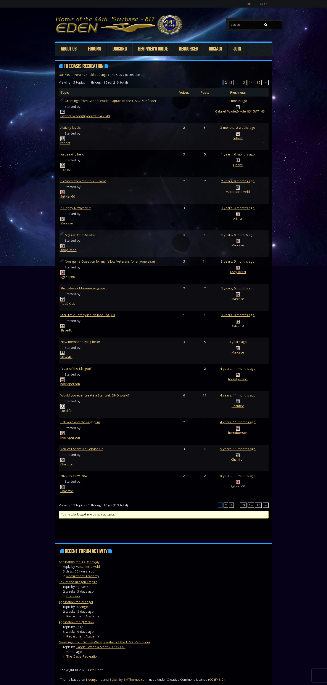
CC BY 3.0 (216, 679)
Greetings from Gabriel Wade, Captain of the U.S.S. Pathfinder (110, 100)
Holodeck (73, 596)
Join (249, 4)
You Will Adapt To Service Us (81, 449)
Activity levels (70, 127)
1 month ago (237, 100)
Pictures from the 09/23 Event (83, 181)
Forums (94, 49)
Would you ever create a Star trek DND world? (95, 395)
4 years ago (238, 341)
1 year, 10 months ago (238, 154)
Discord (119, 49)
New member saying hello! (80, 341)
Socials (215, 49)
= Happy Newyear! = (75, 208)
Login (263, 4)
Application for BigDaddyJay (79, 562)
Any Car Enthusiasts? (80, 234)
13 (243, 82)
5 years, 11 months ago (238, 449)
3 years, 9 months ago (238, 315)
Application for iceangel (76, 602)
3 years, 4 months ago (238, 208)
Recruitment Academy (82, 576)
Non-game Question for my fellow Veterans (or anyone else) (110, 261)
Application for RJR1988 (76, 622)
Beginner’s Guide (153, 49)
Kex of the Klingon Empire (78, 582)
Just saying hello (72, 154)
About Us (68, 49)
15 (258, 82)
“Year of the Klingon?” (76, 368)
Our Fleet (65, 75)
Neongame (94, 679)
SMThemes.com (135, 679)
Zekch (114, 679)
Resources (188, 49)
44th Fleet (95, 670)
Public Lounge (97, 75)
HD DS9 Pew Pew (73, 475)
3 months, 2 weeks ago (237, 127)
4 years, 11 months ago (238, 368)
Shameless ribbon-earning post (83, 288)
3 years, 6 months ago (238, 288)
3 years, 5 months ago (238, 234)
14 (251, 82)
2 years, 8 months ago (238, 181)
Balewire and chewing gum (80, 422)
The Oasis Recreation (82, 656)
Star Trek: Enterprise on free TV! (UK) (88, 315)
